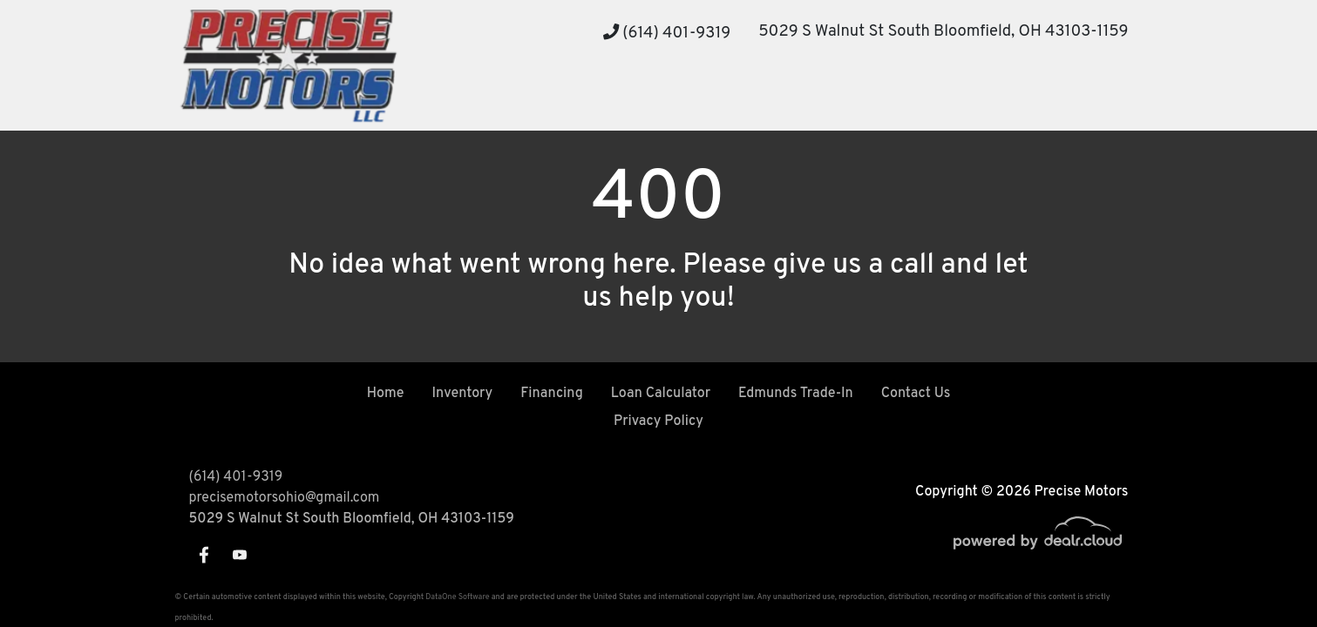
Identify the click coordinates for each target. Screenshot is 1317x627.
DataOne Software (457, 597)
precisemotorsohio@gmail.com (284, 498)
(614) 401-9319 (667, 34)
